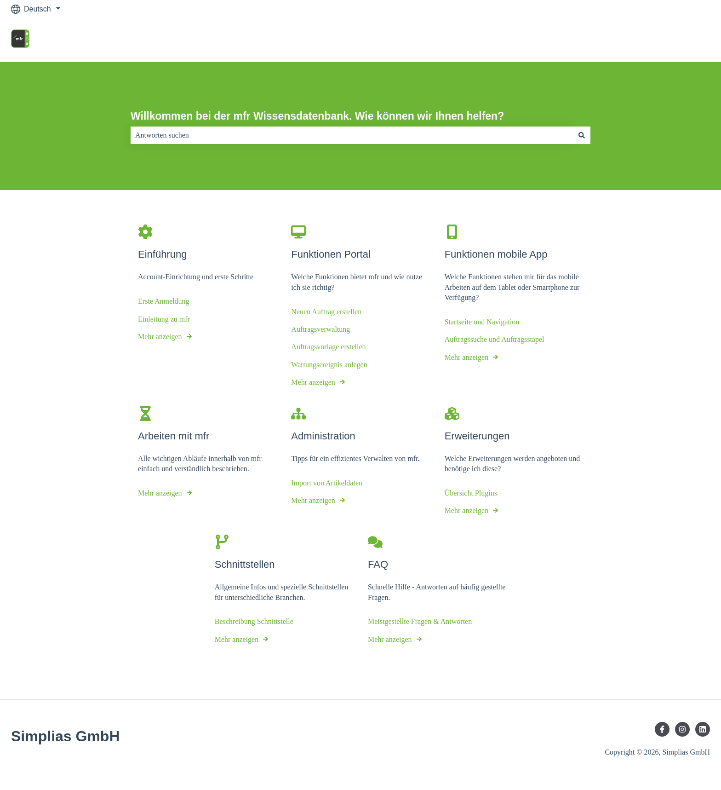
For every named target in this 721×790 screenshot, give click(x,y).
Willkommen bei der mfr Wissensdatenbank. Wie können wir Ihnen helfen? (317, 116)
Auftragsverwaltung (320, 329)
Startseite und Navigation (482, 322)
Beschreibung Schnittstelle (254, 622)
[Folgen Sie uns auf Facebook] (662, 729)
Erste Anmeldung (163, 301)
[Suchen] (581, 135)
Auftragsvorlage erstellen (328, 347)
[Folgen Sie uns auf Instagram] (682, 729)
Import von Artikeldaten (326, 483)
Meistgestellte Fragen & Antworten (420, 622)
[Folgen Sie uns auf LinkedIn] (702, 729)
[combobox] (352, 135)
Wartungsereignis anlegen (329, 365)
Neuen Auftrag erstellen (326, 312)
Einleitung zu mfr (164, 319)
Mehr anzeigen (160, 336)
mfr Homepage (676, 40)
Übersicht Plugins (471, 493)
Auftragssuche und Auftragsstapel (494, 340)
